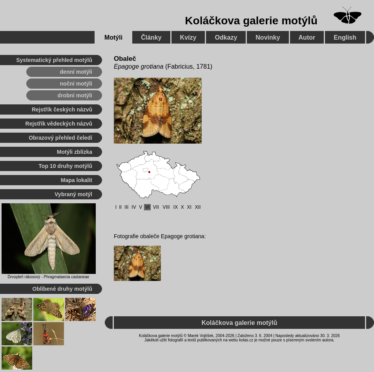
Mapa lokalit (76, 180)
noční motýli (76, 83)
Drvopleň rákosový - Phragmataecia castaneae (48, 277)
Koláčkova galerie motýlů (251, 21)
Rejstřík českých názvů (62, 109)
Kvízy (188, 37)
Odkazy (226, 37)
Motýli (113, 37)
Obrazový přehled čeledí (60, 138)
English (345, 37)
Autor (307, 37)
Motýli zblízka (74, 152)
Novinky (267, 37)
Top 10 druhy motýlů (65, 166)
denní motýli (76, 72)
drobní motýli (74, 95)
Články (151, 37)
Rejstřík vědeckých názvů (59, 123)
